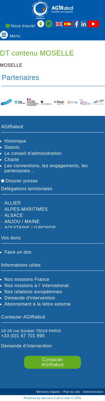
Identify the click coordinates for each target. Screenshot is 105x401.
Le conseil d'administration (33, 153)
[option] (6, 102)
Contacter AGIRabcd (52, 362)
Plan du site (72, 391)
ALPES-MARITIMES (26, 209)
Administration (93, 391)
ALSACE (13, 215)
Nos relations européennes (33, 291)
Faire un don (18, 252)
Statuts (12, 147)
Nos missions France (27, 279)
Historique (15, 141)
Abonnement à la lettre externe (37, 304)
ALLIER (12, 203)
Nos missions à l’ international (36, 285)
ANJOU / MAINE (22, 221)
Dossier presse (19, 180)
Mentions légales (48, 391)
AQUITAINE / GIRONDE (30, 227)
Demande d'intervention (29, 297)
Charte (11, 159)
